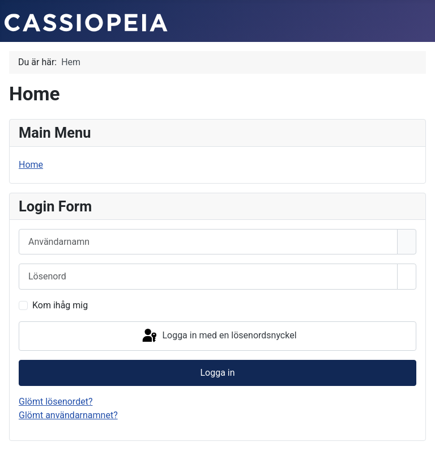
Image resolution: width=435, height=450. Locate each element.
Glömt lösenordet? (55, 401)
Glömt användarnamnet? (68, 415)
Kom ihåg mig (60, 305)
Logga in (217, 372)
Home (31, 164)
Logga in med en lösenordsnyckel (218, 336)
